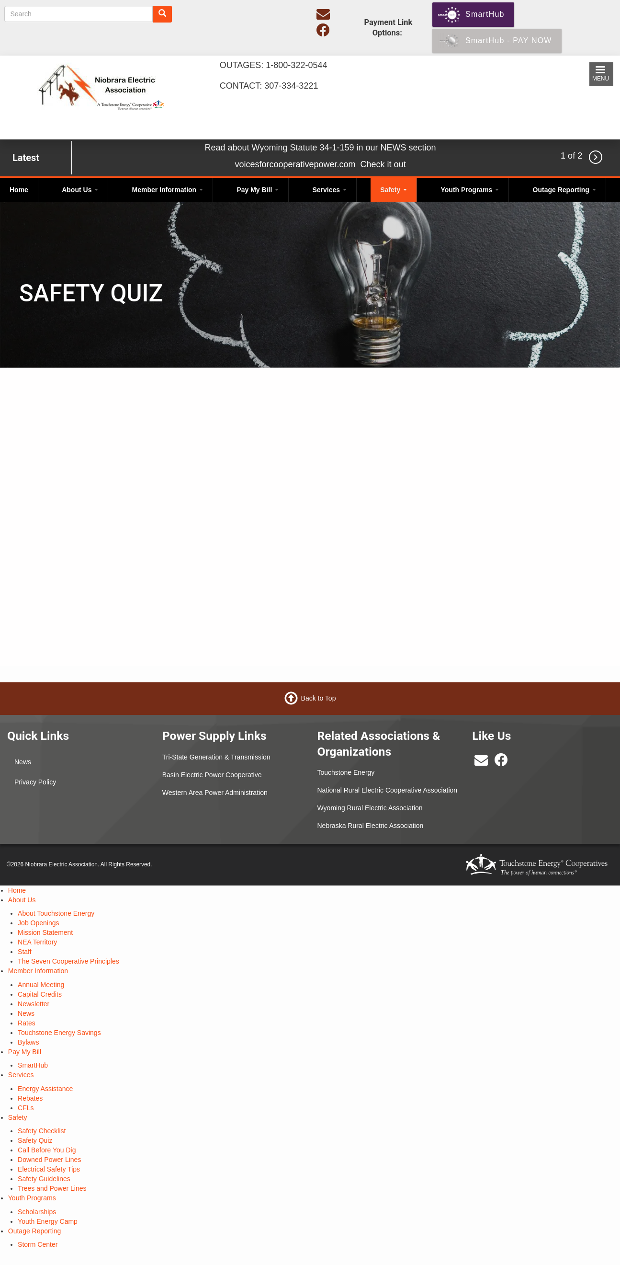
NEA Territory (37, 942)
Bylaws (28, 1042)
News (22, 762)
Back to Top (318, 698)
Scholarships (37, 1212)
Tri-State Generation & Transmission (216, 757)
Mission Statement (45, 932)
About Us (80, 190)
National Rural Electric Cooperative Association (387, 790)
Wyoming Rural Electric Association (370, 808)
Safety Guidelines (44, 1179)
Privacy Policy (35, 782)
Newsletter (33, 1004)
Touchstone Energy (346, 772)
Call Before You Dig (47, 1150)
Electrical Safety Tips (49, 1169)
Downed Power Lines (49, 1159)
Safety (393, 190)
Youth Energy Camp (48, 1221)
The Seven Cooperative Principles (68, 961)
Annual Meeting (41, 985)
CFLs (26, 1108)
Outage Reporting (564, 190)
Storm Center (37, 1244)
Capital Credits (40, 994)
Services (329, 190)
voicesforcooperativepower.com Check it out (320, 164)
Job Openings (38, 923)
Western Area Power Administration (215, 792)
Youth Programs (470, 190)
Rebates (30, 1098)
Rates (26, 1023)
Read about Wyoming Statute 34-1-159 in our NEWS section (320, 147)
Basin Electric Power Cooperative (212, 775)
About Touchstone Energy (56, 913)
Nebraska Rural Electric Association (370, 825)
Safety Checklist (42, 1131)
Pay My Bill (258, 190)
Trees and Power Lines (52, 1188)
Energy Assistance (45, 1088)
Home (19, 190)
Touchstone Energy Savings (59, 1032)
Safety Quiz (35, 1140)
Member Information (167, 190)
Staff (25, 951)
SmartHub (33, 1065)
